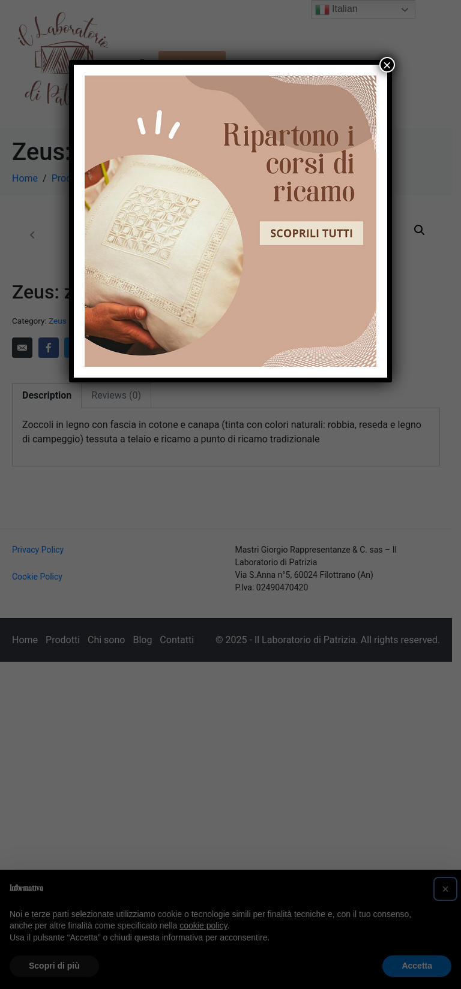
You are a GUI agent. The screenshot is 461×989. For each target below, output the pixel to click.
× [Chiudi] (387, 65)
